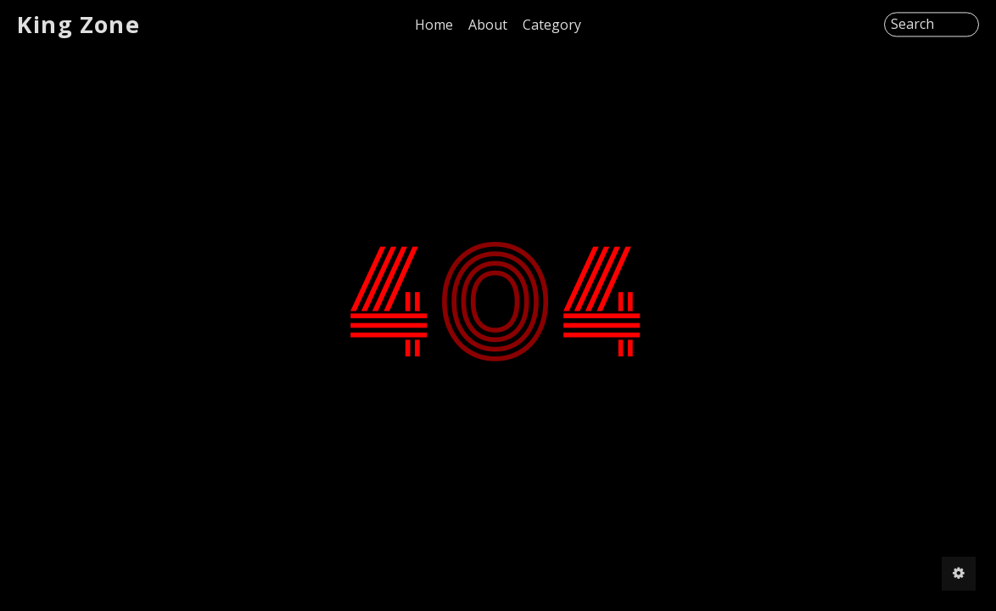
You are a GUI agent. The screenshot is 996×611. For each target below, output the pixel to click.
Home (434, 24)
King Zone (78, 24)
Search (912, 24)
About (487, 24)
